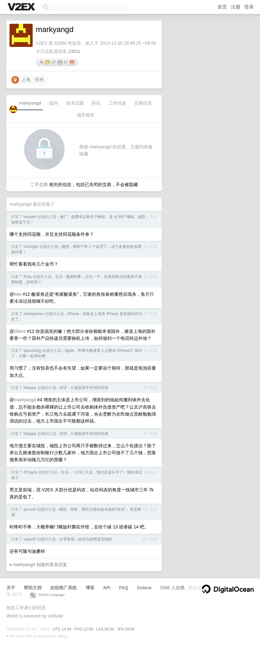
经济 (63, 387)
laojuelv (29, 217)
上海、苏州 (27, 80)
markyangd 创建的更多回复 (40, 564)
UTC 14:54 (62, 629)
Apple (70, 350)
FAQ (123, 587)
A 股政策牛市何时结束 (89, 387)
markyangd (30, 103)
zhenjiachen (33, 314)
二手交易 (39, 184)
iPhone (73, 314)
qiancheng (32, 350)
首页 (222, 7)
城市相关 (85, 115)
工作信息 (117, 103)
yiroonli (29, 509)
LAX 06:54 (105, 629)
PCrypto (30, 472)
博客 (90, 587)
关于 (10, 587)
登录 (249, 7)
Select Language (47, 595)
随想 (65, 246)
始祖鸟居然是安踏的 (95, 539)
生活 (59, 277)
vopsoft (29, 539)
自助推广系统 (63, 587)
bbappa (29, 387)
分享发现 (67, 539)
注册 (235, 7)
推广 (64, 217)
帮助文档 (33, 587)
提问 (53, 103)
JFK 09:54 (126, 629)
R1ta (27, 277)
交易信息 (143, 103)
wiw (17, 294)
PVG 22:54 (84, 629)
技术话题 (75, 103)
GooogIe (30, 246)
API (106, 587)
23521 (74, 51)
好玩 (96, 103)
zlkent (20, 331)
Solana (144, 587)
